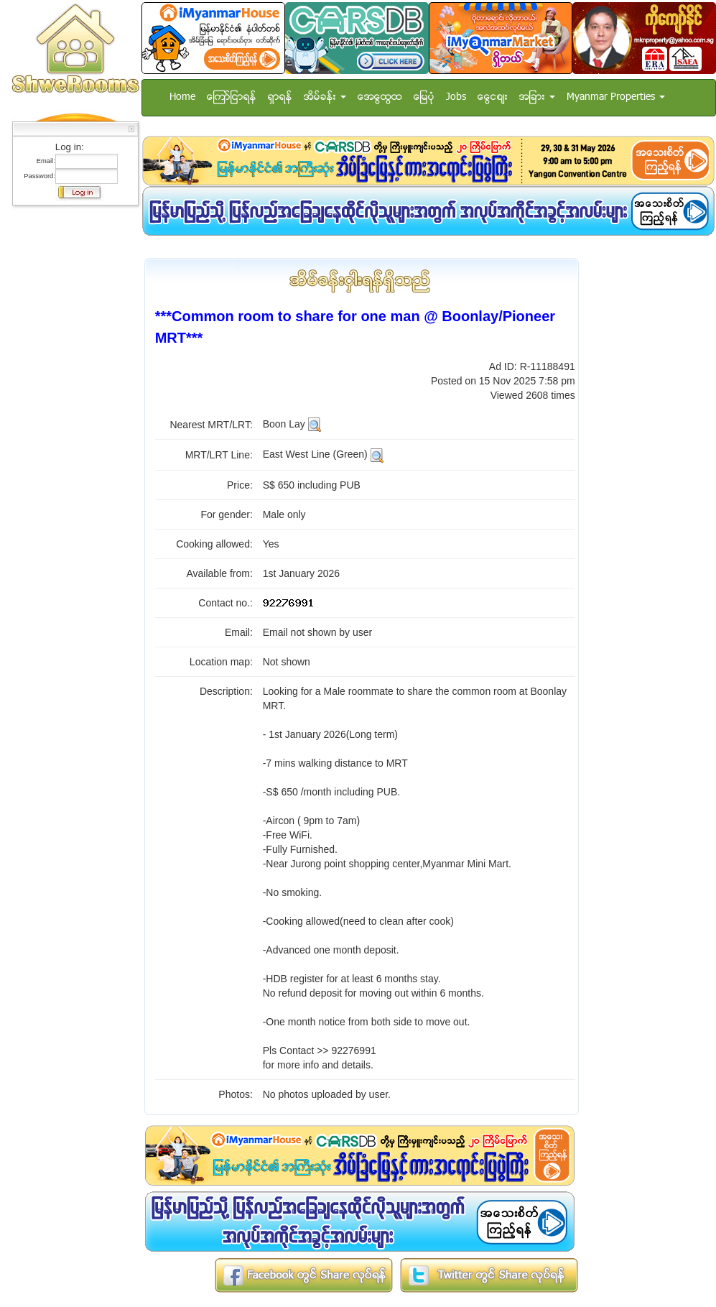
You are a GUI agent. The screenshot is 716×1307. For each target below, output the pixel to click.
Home (182, 97)
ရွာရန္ (280, 97)
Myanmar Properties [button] (616, 97)
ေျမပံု (424, 97)
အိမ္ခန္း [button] (325, 97)
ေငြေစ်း (493, 97)
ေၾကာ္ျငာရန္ (231, 97)
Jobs (456, 97)
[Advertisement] (71, 427)
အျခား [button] (537, 97)
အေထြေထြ (380, 97)
